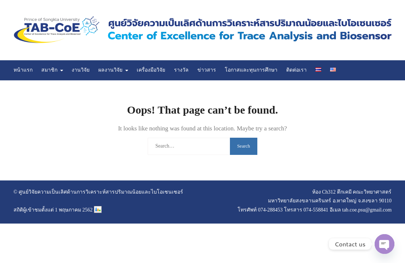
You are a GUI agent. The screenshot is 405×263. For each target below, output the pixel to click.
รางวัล (181, 70)
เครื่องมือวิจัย (151, 70)
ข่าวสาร (206, 70)
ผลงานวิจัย (110, 70)
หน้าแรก (23, 70)
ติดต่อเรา (296, 70)
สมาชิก (49, 70)
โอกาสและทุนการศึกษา (251, 70)
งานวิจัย (81, 70)
